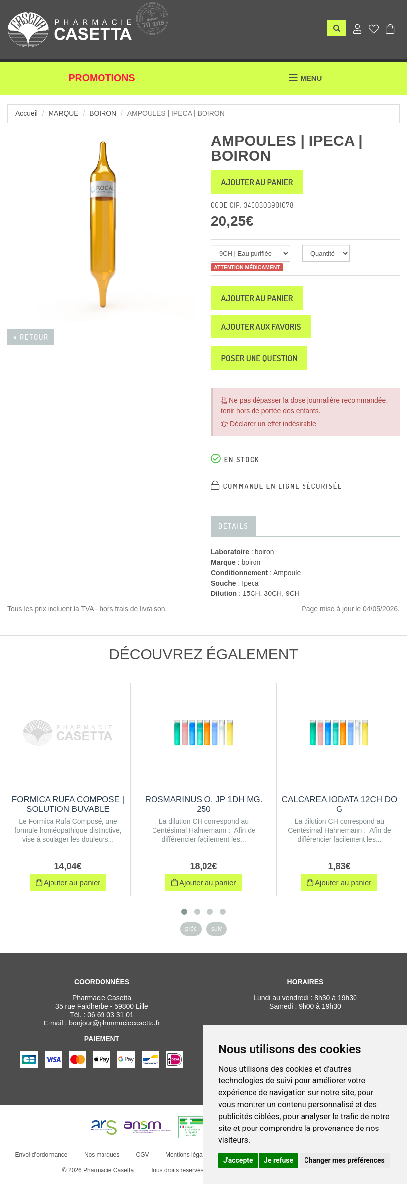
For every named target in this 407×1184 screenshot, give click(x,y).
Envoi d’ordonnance (41, 1158)
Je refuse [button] (278, 1160)
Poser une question (261, 361)
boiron (103, 113)
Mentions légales (187, 1158)
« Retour (31, 337)
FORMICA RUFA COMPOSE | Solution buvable (68, 807)
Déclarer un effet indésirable (273, 427)
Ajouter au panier (259, 182)
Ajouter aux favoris (263, 328)
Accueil (26, 113)
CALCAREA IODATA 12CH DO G (340, 807)
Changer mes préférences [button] (345, 1160)
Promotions (102, 78)
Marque (64, 113)
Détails (233, 529)
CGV (142, 1158)
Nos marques (101, 1158)
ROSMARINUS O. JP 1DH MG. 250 (204, 807)
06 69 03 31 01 (110, 1018)
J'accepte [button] (238, 1160)
